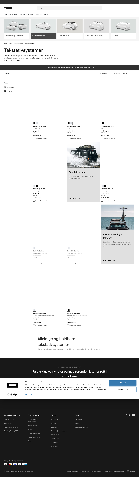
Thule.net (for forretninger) (59, 431)
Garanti (30, 429)
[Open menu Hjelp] (47, 14)
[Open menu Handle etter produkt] (11, 14)
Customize (123, 467)
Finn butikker (79, 419)
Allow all (123, 461)
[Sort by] (128, 73)
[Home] (20, 8)
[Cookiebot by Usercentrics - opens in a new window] (12, 473)
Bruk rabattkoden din (81, 427)
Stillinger (54, 423)
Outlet (77, 423)
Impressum (54, 446)
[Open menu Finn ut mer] (39, 14)
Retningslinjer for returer (11, 427)
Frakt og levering (9, 419)
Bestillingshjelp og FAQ (11, 431)
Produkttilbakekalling (34, 433)
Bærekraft (54, 427)
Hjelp (29, 441)
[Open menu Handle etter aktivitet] (27, 14)
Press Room (55, 435)
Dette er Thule (55, 419)
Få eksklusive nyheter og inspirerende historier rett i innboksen (69, 374)
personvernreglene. (75, 390)
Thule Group (55, 439)
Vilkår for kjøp (8, 423)
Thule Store (54, 442)
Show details (29, 473)
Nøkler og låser (32, 425)
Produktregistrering (34, 437)
